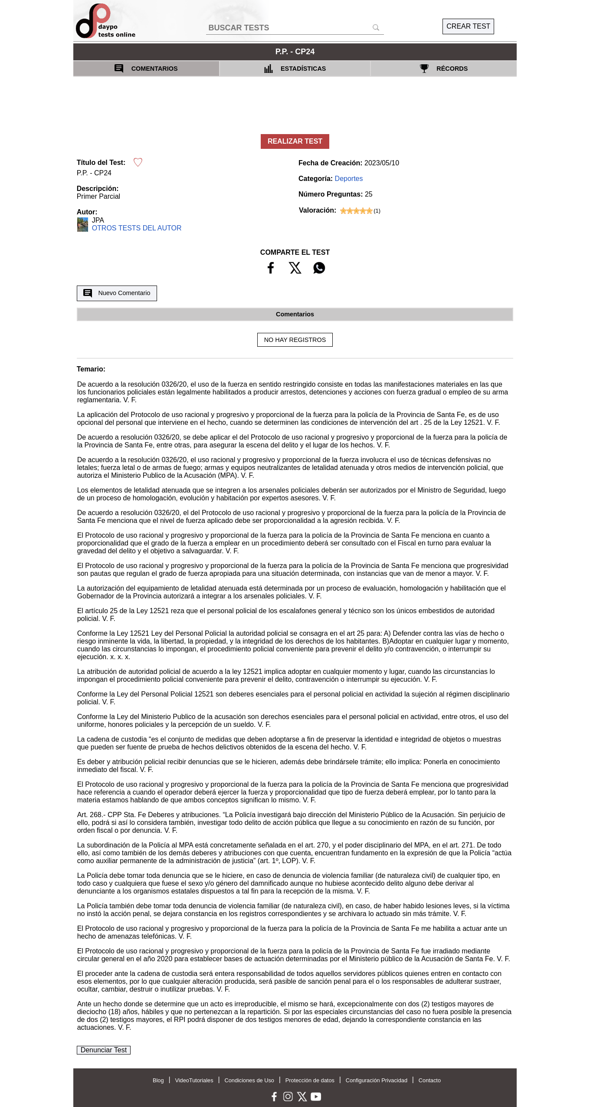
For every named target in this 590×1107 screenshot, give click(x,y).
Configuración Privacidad (376, 1080)
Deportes (349, 178)
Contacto (430, 1080)
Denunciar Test (104, 1050)
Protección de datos (309, 1080)
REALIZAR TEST (295, 141)
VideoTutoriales (194, 1080)
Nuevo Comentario (116, 293)
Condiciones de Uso (249, 1080)
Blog (158, 1080)
